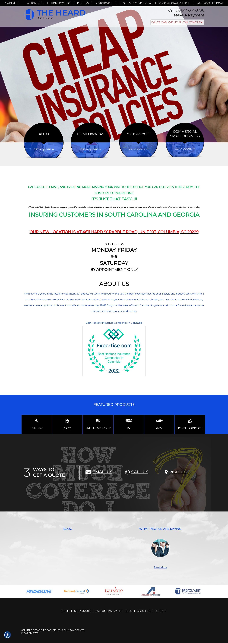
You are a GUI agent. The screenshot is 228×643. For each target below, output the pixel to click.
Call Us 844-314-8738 (186, 10)
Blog (129, 611)
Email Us (99, 471)
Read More (160, 567)
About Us (143, 611)
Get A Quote (82, 611)
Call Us (136, 471)
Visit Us (175, 472)
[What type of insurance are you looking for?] (177, 22)
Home (65, 611)
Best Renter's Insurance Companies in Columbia (114, 322)
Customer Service (108, 611)
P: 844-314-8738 (29, 633)
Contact (161, 611)
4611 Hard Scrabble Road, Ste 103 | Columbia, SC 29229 (52, 630)
